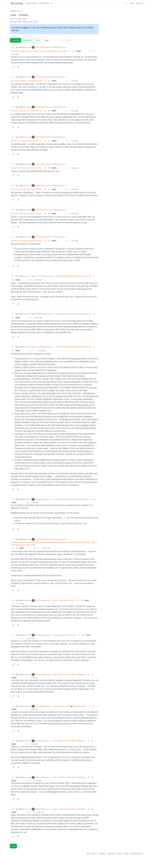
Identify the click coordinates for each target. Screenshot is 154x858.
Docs (119, 854)
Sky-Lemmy (16, 3)
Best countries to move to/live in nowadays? (69, 674)
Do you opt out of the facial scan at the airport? (70, 499)
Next (13, 846)
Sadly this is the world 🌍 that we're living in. (70, 706)
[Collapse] (13, 47)
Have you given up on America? (65, 635)
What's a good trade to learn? (64, 600)
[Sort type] (54, 40)
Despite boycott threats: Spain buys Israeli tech (73, 276)
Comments (27, 40)
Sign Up (139, 3)
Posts (37, 40)
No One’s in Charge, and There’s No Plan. (26, 81)
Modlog (102, 854)
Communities (31, 3)
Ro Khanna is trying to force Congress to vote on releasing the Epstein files (39, 51)
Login (131, 3)
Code (126, 854)
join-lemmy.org (136, 854)
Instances (111, 854)
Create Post (44, 3)
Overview (15, 40)
